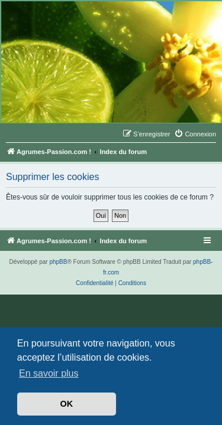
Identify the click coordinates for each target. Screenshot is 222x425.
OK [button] (66, 403)
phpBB (58, 262)
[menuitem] (195, 134)
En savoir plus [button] (49, 373)
